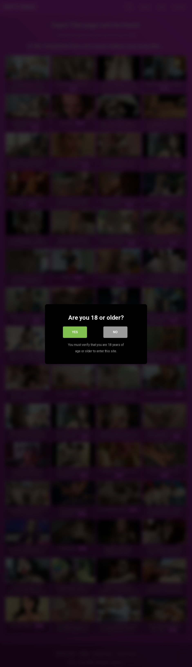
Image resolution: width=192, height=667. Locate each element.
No (115, 331)
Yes (75, 331)
